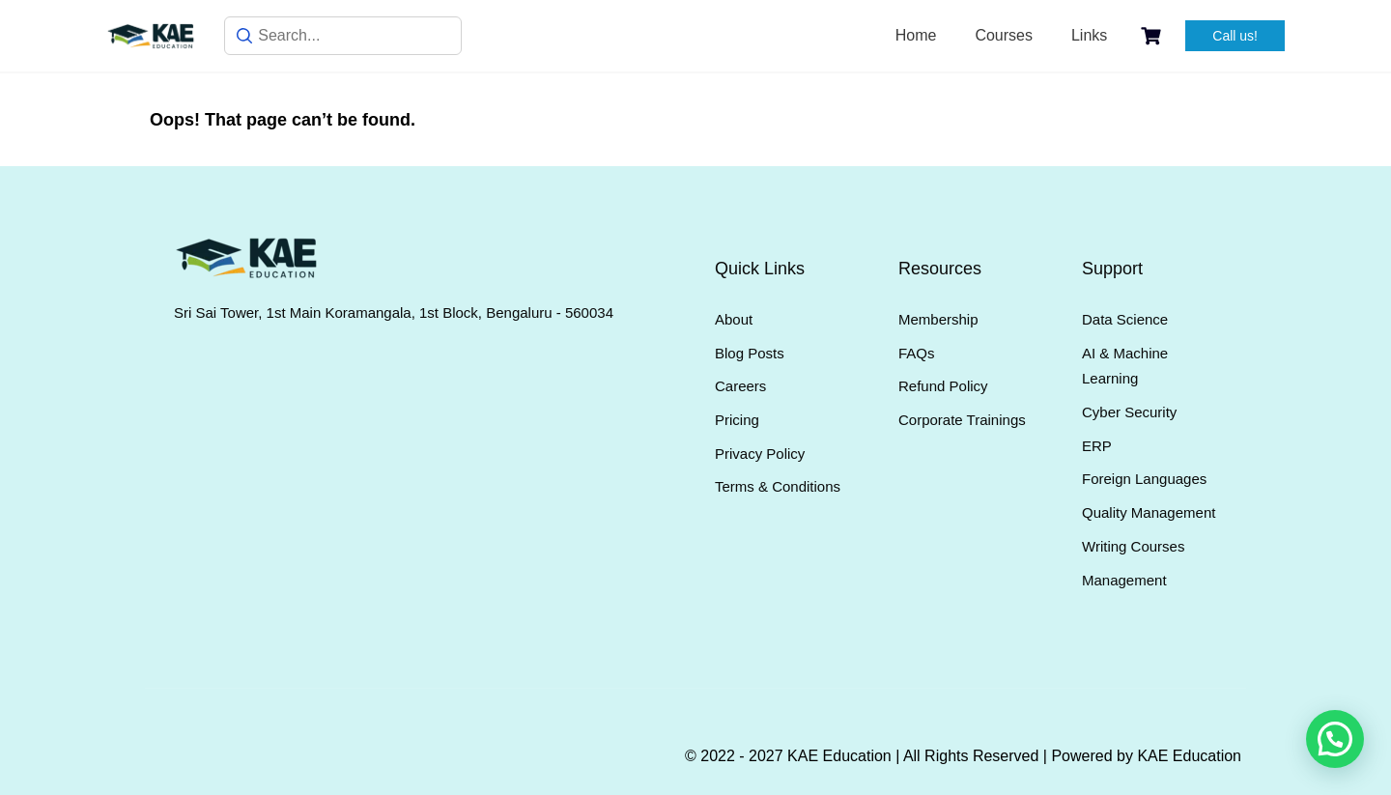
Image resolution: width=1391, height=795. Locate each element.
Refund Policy (943, 386)
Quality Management (1148, 512)
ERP (1097, 446)
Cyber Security (1129, 412)
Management (1124, 580)
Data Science (1125, 319)
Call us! (1235, 35)
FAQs (916, 353)
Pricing (737, 420)
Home (916, 35)
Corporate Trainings (962, 420)
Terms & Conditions (777, 486)
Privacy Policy (760, 453)
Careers (740, 386)
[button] (1335, 739)
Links (1089, 35)
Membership (938, 319)
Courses (1004, 35)
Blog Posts (749, 353)
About (733, 319)
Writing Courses (1133, 546)
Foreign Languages (1144, 478)
